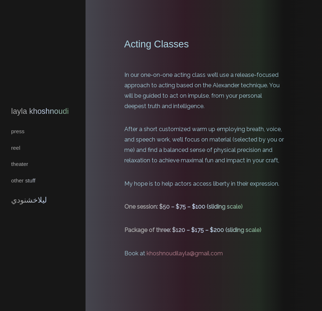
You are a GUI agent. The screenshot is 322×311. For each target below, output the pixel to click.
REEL (15, 147)
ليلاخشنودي (28, 198)
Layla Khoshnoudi (38, 113)
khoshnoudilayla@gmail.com (185, 253)
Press (17, 132)
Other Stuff (23, 179)
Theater (19, 163)
